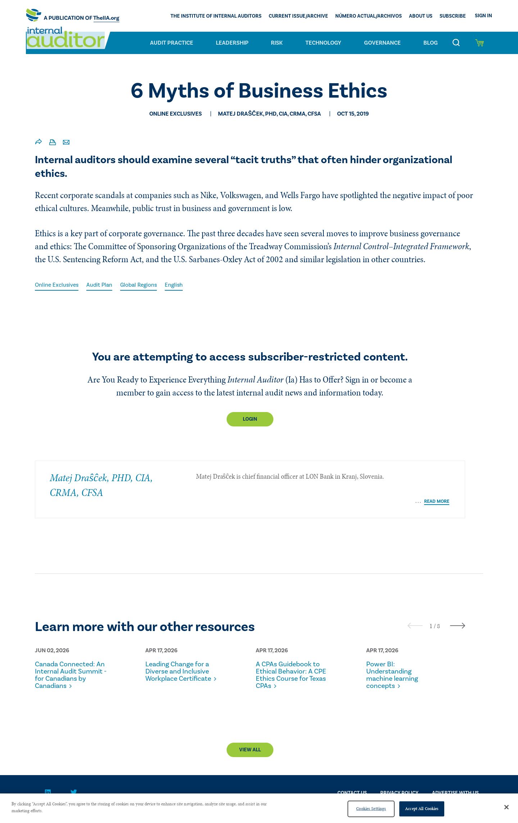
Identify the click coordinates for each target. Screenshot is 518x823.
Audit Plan (101, 285)
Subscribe (453, 16)
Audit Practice (171, 42)
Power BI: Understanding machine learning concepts (394, 669)
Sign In (483, 16)
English (177, 285)
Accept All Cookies (422, 808)
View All (250, 751)
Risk (277, 42)
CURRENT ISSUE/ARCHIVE (298, 16)
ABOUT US (420, 16)
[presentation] (415, 619)
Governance (382, 42)
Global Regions (141, 285)
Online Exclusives (57, 285)
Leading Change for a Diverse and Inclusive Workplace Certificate (179, 669)
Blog (430, 42)
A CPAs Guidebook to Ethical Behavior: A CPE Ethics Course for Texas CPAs (290, 669)
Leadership (232, 42)
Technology (323, 42)
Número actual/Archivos (368, 16)
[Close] (506, 807)
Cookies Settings (371, 808)
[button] (431, 620)
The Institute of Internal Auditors (216, 16)
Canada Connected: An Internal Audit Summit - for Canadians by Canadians (67, 673)
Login (250, 419)
